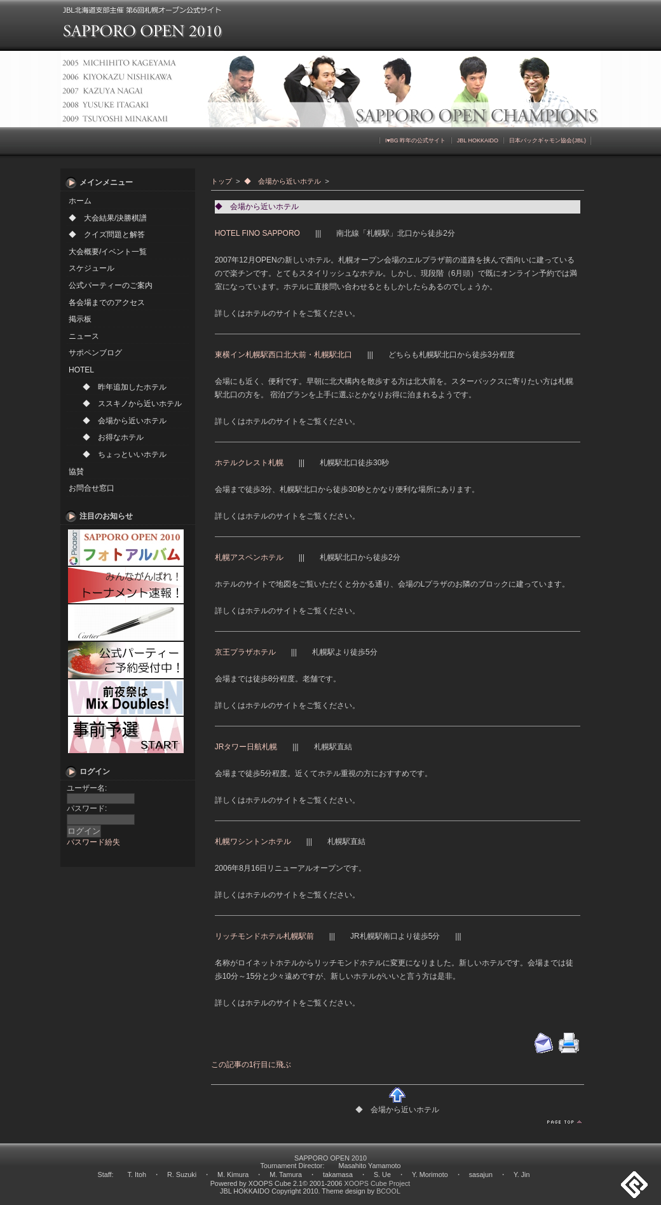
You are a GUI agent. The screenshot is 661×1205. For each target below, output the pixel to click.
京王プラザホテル (245, 652)
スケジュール (91, 268)
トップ (221, 181)
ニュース (84, 336)
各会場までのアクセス (107, 302)
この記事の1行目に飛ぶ (251, 1064)
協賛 (76, 471)
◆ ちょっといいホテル (125, 454)
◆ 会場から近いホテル (125, 420)
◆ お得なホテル (113, 437)
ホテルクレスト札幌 (249, 462)
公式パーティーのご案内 (111, 285)
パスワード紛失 (93, 842)
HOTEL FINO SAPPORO (257, 233)
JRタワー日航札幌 (246, 746)
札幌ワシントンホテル (253, 841)
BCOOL (388, 1191)
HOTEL (81, 369)
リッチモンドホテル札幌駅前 (264, 936)
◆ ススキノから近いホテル (132, 403)
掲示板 (80, 319)
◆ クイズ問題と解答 (107, 234)
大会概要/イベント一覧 (108, 251)
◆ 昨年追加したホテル (125, 387)
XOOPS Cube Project (377, 1183)
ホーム (80, 200)
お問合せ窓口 (91, 488)
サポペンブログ (95, 352)
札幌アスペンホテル (249, 557)
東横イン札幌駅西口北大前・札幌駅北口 (283, 354)
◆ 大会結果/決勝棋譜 (108, 218)
